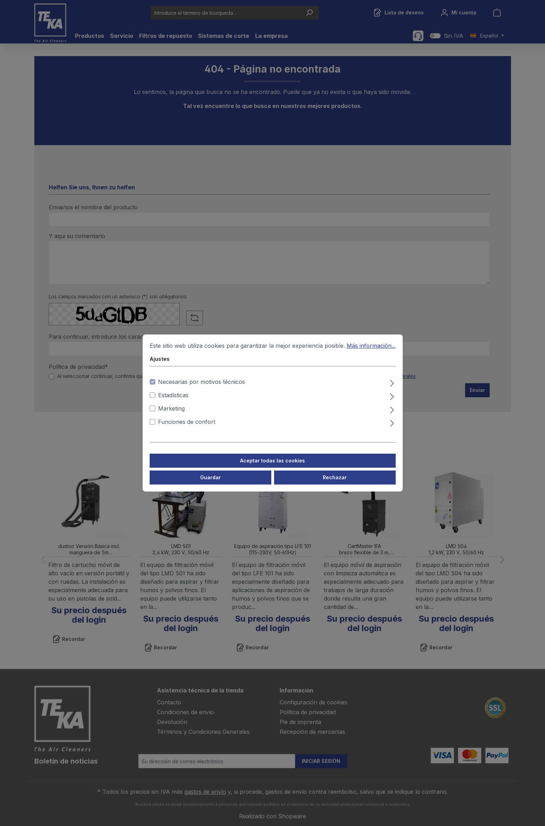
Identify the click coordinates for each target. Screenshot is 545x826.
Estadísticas (173, 395)
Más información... (371, 345)
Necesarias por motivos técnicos (201, 381)
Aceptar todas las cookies (272, 460)
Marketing (171, 408)
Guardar (210, 477)
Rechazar (335, 477)
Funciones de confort (186, 421)
